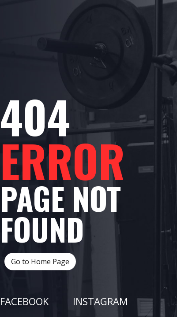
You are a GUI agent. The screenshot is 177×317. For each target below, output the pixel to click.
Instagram (100, 301)
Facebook (24, 301)
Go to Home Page (40, 261)
